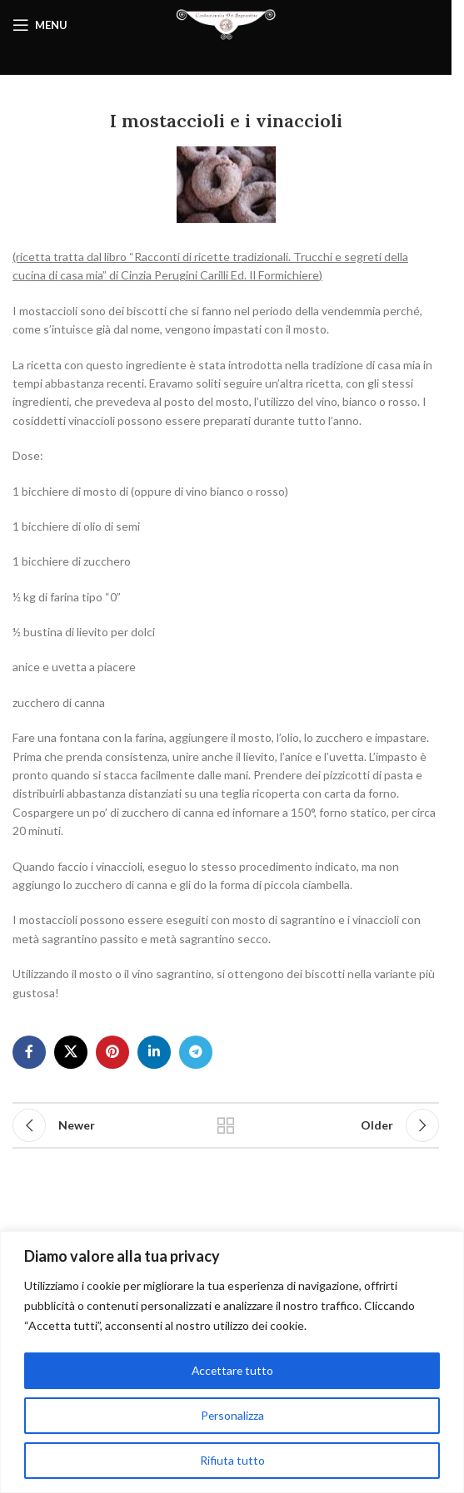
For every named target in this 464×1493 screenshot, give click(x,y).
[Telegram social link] (195, 1052)
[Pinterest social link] (112, 1052)
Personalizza (232, 1415)
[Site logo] (226, 24)
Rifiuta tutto (232, 1460)
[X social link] (70, 1052)
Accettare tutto (232, 1370)
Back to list (225, 1125)
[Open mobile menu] (40, 25)
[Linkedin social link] (154, 1052)
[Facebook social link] (29, 1052)
